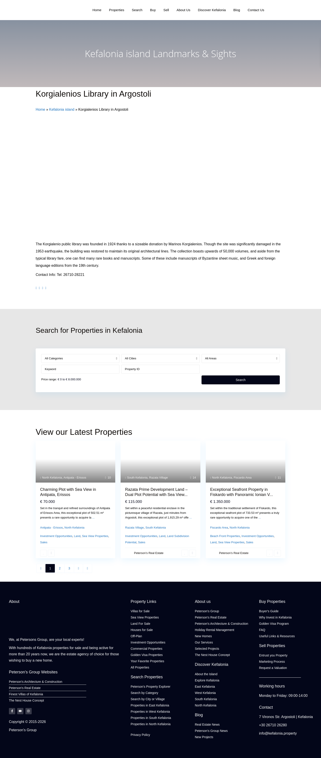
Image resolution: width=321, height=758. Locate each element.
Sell (166, 10)
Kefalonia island (61, 109)
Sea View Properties (95, 536)
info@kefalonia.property (278, 733)
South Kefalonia (137, 477)
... (93, 517)
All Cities (130, 358)
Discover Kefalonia (212, 10)
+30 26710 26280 (273, 725)
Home (97, 10)
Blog (236, 10)
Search (137, 10)
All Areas (210, 358)
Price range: (49, 379)
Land (77, 536)
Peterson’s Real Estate (148, 553)
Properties (116, 10)
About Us (183, 10)
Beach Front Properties (225, 536)
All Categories (54, 358)
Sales (43, 542)
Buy (153, 10)
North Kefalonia (52, 477)
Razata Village (158, 477)
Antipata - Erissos (75, 477)
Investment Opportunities (56, 536)
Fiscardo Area (242, 477)
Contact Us (255, 10)
